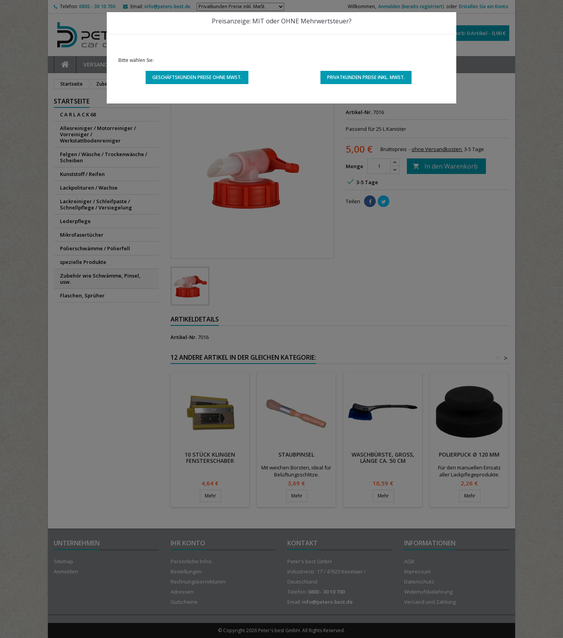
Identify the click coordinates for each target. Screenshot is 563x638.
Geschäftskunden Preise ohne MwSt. (197, 77)
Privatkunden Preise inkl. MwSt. (366, 77)
